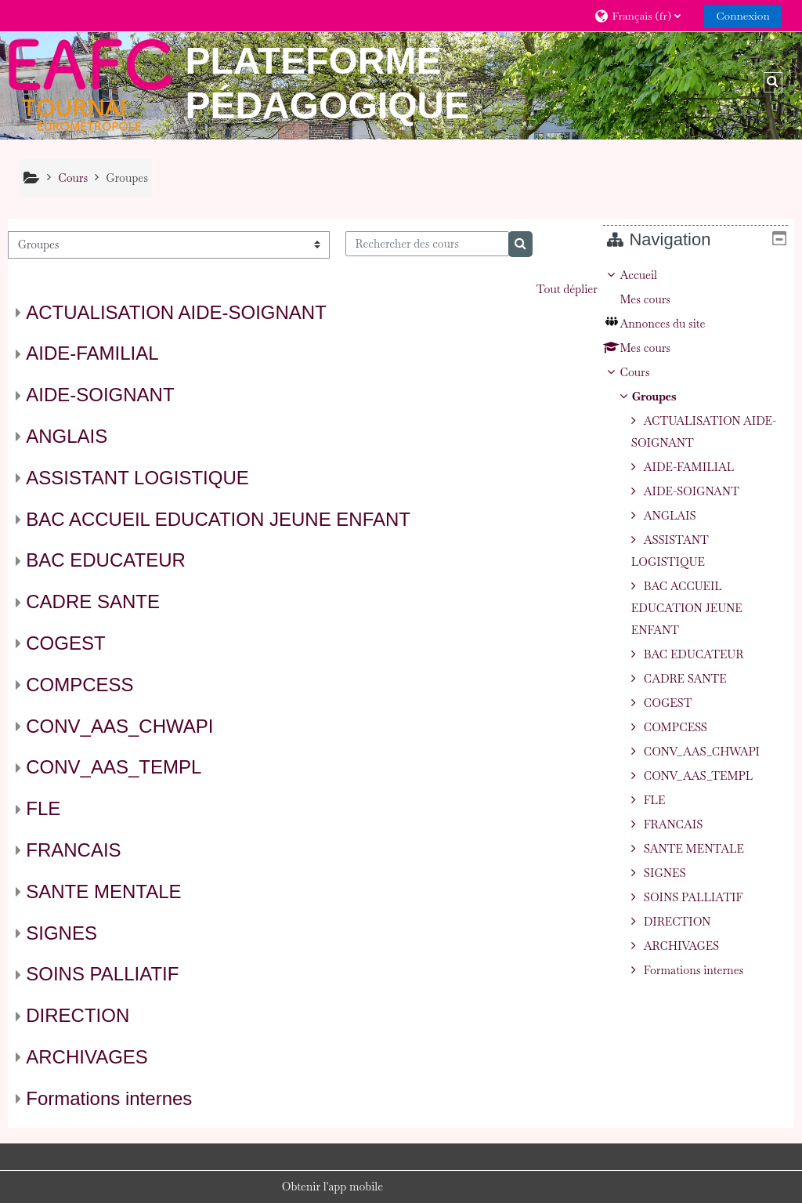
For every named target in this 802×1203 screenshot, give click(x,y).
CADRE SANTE (93, 601)
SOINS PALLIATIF (102, 973)
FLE (43, 808)
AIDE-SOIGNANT (100, 394)
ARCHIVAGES (87, 1056)
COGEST (65, 643)
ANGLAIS (66, 436)
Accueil (650, 275)
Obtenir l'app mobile (332, 1186)
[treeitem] (701, 622)
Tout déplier (567, 289)
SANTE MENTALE (103, 891)
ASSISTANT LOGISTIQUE (137, 477)
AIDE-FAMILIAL (92, 353)
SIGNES (61, 933)
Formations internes (109, 1098)
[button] (643, 15)
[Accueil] (90, 85)
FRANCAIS (73, 850)
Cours (646, 372)
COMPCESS (79, 684)
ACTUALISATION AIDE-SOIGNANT (176, 312)
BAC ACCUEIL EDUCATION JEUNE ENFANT (218, 519)
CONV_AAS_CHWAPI (119, 726)
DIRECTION (77, 1015)
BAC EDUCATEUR (106, 560)
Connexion (742, 16)
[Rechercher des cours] (427, 243)
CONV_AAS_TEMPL (113, 766)
